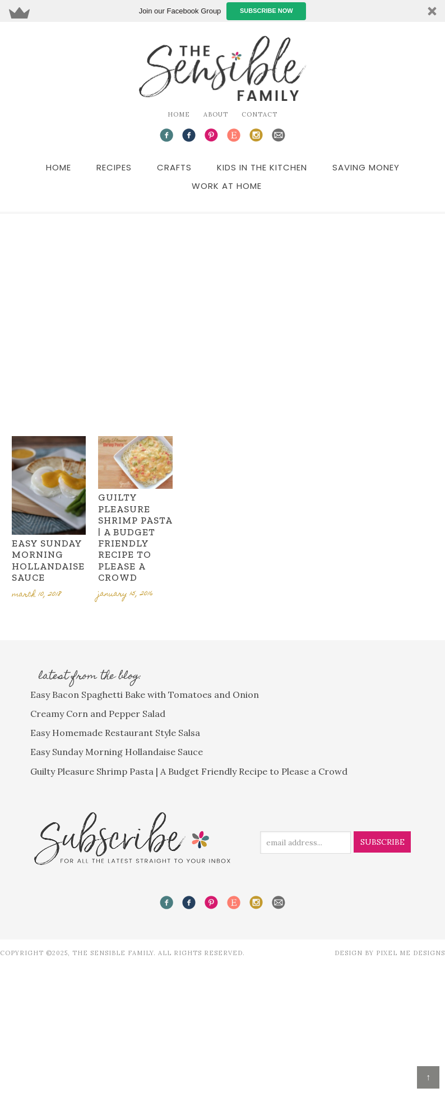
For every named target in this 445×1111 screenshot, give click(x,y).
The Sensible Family (222, 68)
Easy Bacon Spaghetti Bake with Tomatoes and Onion (144, 694)
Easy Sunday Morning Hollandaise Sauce (48, 560)
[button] (222, 11)
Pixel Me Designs (410, 953)
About (215, 114)
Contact (259, 114)
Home (179, 114)
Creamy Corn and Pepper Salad (97, 713)
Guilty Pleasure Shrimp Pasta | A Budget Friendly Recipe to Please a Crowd (135, 537)
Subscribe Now (266, 10)
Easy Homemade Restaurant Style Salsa (115, 732)
